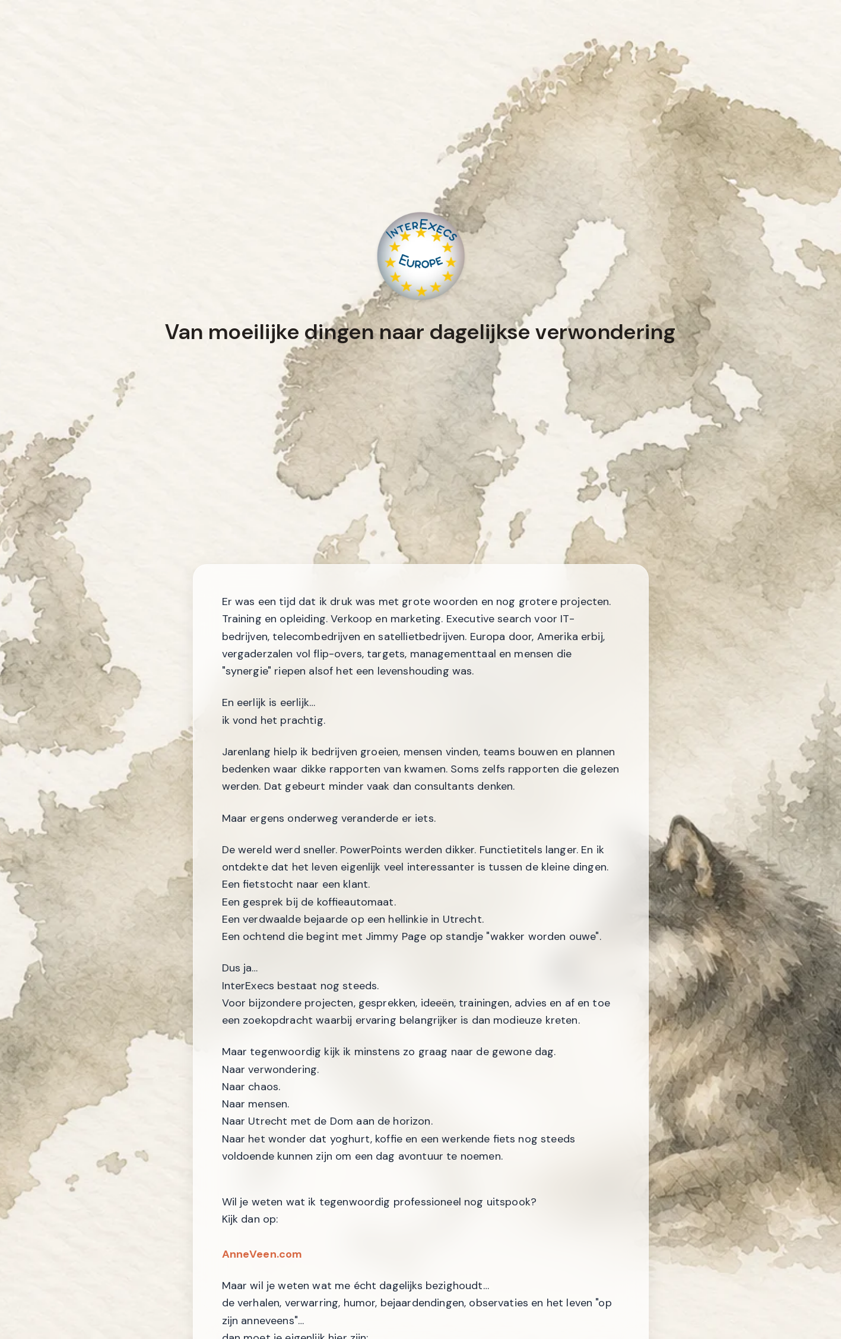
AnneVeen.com (262, 1254)
